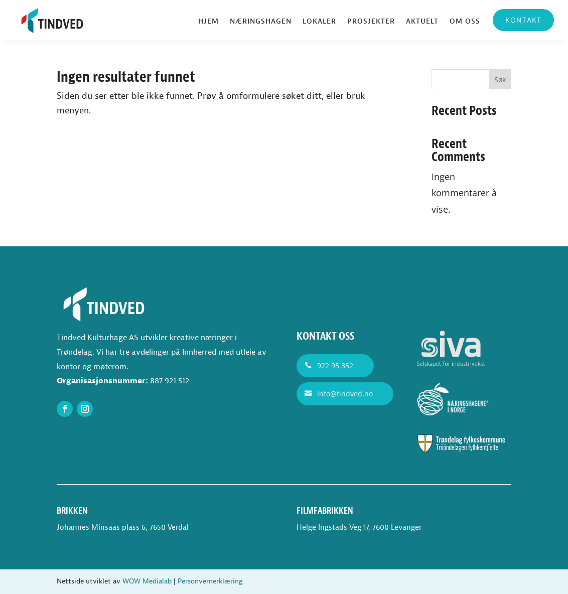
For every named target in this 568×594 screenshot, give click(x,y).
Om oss (465, 22)
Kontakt (523, 20)
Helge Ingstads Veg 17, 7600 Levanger (359, 527)
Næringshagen (261, 22)
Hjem (208, 22)
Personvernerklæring (210, 581)
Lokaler (319, 22)
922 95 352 (335, 365)
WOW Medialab (147, 581)
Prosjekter (371, 22)
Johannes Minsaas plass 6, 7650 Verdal (123, 527)
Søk (500, 79)
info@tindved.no (345, 393)
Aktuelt (422, 22)
